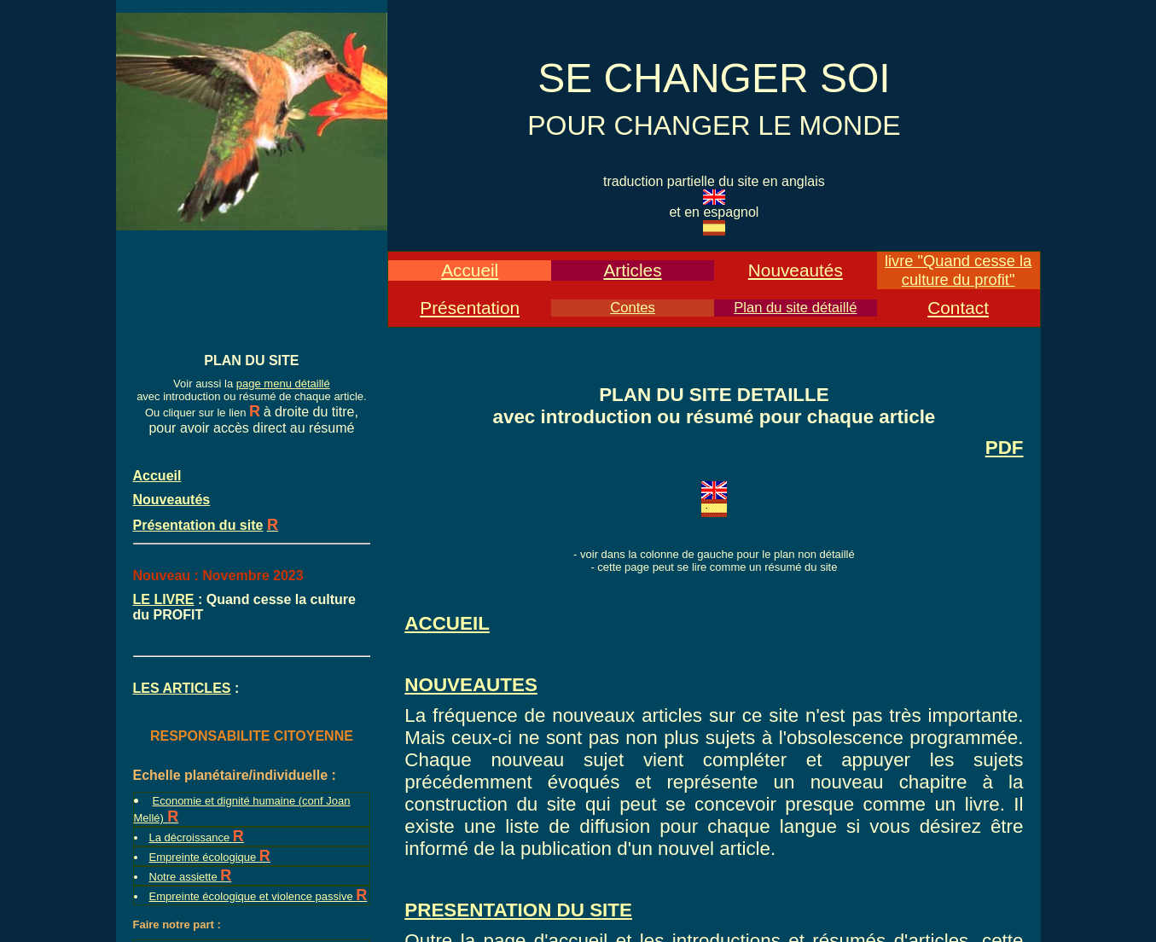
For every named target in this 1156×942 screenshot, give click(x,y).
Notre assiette (185, 876)
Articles (632, 270)
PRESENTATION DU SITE (518, 910)
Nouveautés (795, 270)
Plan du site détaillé (795, 307)
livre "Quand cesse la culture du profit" (958, 270)
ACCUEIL (447, 623)
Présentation (470, 307)
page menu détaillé (283, 383)
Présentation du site (198, 525)
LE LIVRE (164, 599)
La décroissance (191, 837)
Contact (958, 307)
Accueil (469, 270)
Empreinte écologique (204, 857)
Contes (632, 307)
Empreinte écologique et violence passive (253, 896)
